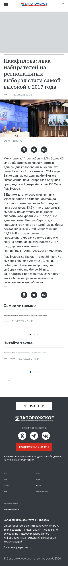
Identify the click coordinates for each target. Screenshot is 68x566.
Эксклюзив (12, 332)
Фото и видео (14, 481)
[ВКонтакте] (44, 149)
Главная (10, 468)
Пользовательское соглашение (27, 502)
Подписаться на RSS (34, 443)
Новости (42, 468)
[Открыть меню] (5, 4)
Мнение (9, 487)
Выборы (9, 94)
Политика (25, 369)
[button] (30, 337)
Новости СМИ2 (14, 383)
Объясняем (44, 481)
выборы (10, 288)
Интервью (43, 474)
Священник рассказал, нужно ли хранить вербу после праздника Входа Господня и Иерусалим (33, 321)
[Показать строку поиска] (63, 4)
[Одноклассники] (24, 149)
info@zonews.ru (40, 547)
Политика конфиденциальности (28, 508)
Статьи (9, 474)
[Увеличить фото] (34, 118)
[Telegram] (34, 149)
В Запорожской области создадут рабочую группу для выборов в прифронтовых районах (29, 359)
